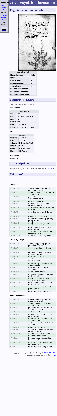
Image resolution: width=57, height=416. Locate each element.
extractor (49, 168)
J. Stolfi (53, 355)
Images (3, 17)
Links (2, 9)
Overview (4, 16)
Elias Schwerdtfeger (50, 352)
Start (2, 6)
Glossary (4, 7)
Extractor (4, 19)
